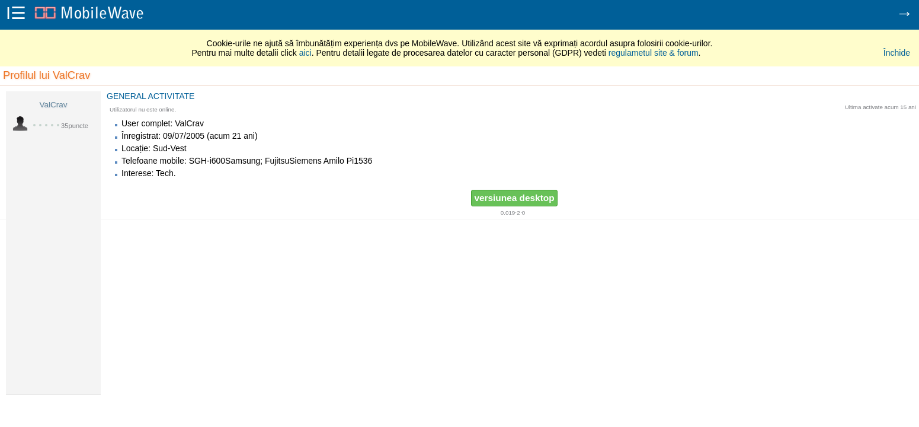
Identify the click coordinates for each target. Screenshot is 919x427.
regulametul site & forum (654, 53)
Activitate (171, 96)
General (126, 96)
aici (305, 53)
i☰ (16, 14)
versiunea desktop (514, 198)
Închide (896, 53)
